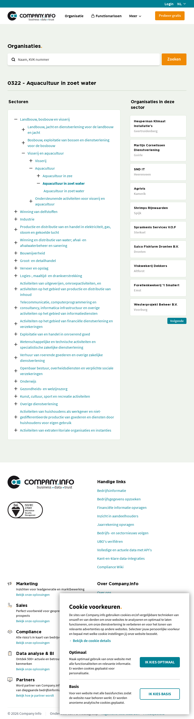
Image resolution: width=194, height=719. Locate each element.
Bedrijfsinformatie (111, 490)
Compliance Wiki (110, 566)
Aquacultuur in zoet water (64, 183)
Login (169, 3)
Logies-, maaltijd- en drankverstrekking (51, 275)
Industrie (27, 219)
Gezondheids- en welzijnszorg (43, 388)
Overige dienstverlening (39, 403)
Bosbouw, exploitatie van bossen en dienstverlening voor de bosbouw (68, 143)
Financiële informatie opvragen (122, 507)
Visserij (40, 160)
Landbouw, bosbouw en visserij (45, 119)
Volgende (177, 321)
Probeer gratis (170, 15)
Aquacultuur (45, 168)
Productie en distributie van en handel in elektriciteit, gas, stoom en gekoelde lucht (65, 229)
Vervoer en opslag (34, 268)
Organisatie (74, 15)
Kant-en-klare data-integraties (121, 558)
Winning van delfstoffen (39, 211)
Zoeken (174, 59)
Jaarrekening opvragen (115, 524)
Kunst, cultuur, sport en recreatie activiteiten (55, 396)
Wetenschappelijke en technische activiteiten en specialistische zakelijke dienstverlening (58, 344)
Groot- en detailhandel (38, 260)
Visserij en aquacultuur (46, 153)
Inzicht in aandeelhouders (117, 516)
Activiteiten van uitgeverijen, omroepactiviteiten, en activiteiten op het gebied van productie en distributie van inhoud (65, 289)
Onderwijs (28, 381)
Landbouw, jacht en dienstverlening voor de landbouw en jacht (70, 129)
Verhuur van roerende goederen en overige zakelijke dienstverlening (61, 357)
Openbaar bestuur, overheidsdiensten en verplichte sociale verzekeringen (66, 371)
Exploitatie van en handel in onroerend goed (55, 334)
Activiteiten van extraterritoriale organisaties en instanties (65, 430)
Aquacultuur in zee (57, 175)
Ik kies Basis (160, 694)
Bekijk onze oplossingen (33, 594)
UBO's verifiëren (110, 541)
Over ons (104, 592)
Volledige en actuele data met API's (124, 549)
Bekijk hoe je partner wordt (35, 695)
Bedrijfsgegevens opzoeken (119, 499)
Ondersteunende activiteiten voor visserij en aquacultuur (70, 201)
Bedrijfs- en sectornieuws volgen (123, 533)
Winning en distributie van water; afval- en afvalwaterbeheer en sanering (53, 242)
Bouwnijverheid (32, 253)
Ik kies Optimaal (160, 662)
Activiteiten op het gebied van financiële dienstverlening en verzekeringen (66, 324)
